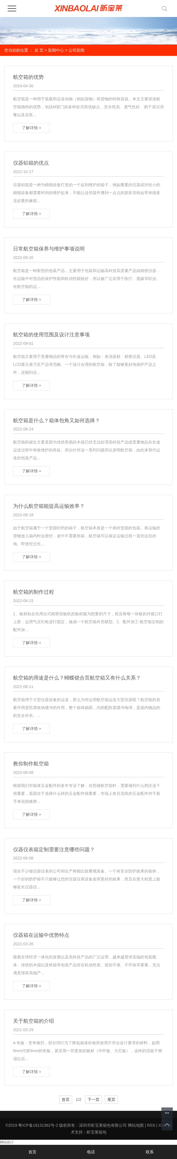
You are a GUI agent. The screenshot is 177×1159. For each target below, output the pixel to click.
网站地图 (136, 1125)
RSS (151, 1125)
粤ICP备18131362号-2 (38, 1125)
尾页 (111, 1099)
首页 (66, 1099)
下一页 (93, 1099)
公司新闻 (76, 50)
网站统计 (7, 1142)
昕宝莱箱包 (97, 1132)
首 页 (38, 50)
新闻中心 (56, 50)
